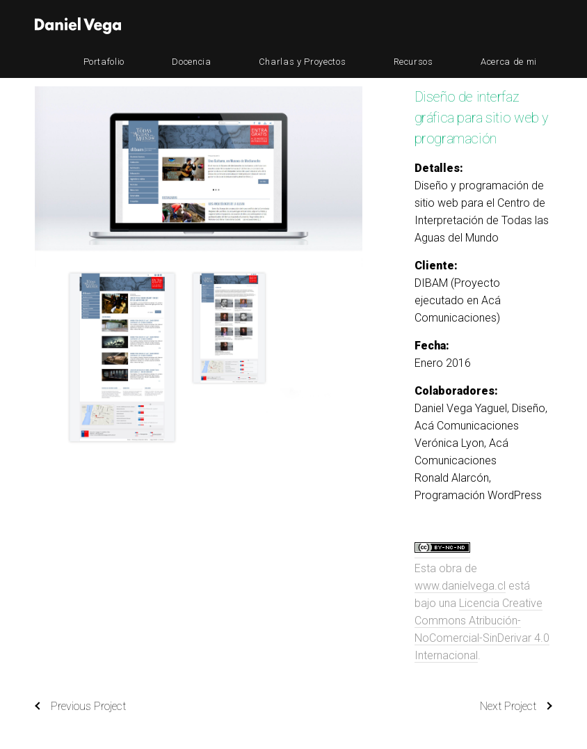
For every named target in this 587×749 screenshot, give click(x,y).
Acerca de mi (524, 25)
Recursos (459, 25)
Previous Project (80, 706)
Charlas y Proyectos (379, 25)
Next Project (516, 706)
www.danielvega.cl (460, 585)
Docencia (299, 25)
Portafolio (243, 25)
